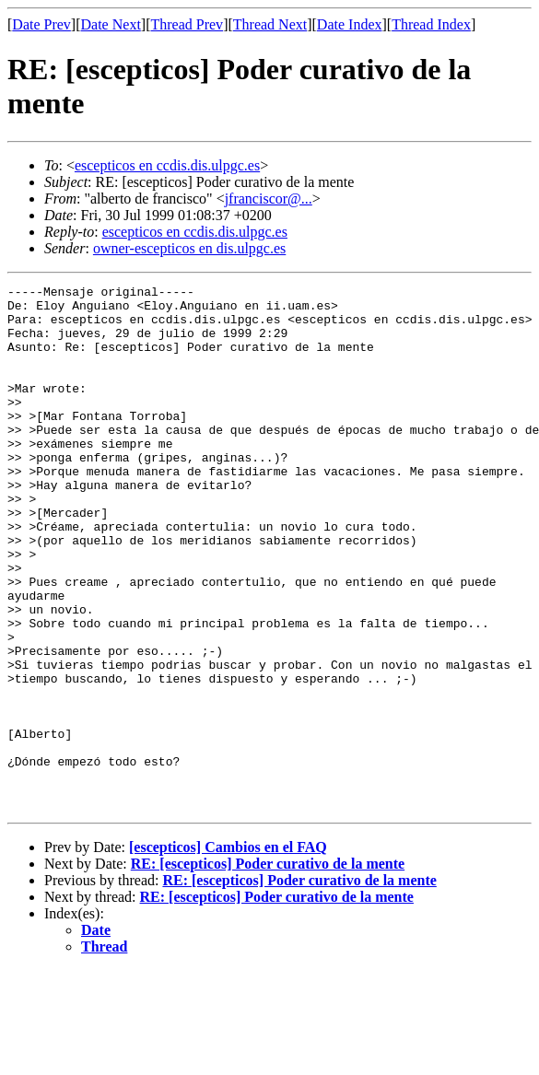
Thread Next (270, 24)
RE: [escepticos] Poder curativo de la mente (267, 968)
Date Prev (41, 24)
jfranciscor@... (268, 198)
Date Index (349, 24)
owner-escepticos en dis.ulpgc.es (189, 248)
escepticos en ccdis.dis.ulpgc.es (167, 165)
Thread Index (431, 24)
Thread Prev (186, 24)
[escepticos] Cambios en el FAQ (228, 952)
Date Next (111, 24)
